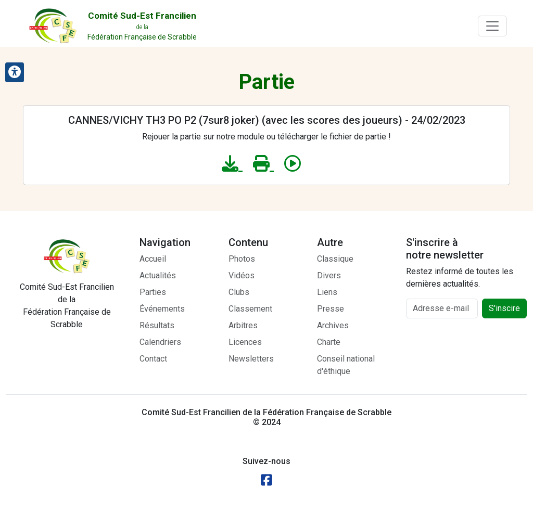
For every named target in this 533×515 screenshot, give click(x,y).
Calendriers (160, 342)
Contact (153, 359)
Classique (335, 259)
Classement (250, 309)
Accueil (152, 259)
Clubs (239, 292)
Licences (245, 342)
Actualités (157, 275)
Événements (162, 309)
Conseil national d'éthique (346, 365)
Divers (329, 275)
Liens (327, 292)
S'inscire (504, 308)
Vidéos (242, 275)
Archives (333, 325)
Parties (152, 292)
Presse (330, 309)
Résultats (156, 325)
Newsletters (251, 359)
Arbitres (243, 325)
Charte (328, 342)
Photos (242, 259)
